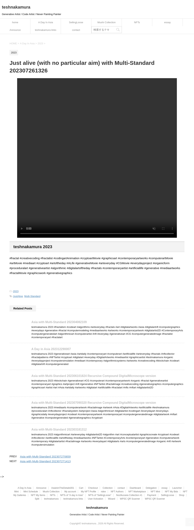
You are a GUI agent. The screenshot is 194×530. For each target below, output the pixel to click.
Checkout (93, 488)
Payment (151, 495)
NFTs (137, 22)
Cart (81, 488)
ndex (103, 491)
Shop (181, 495)
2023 (15, 291)
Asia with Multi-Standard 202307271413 (45, 461)
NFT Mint (155, 491)
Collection (108, 488)
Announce (15, 30)
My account (70, 491)
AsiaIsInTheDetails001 (62, 488)
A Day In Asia (45, 22)
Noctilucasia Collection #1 (129, 495)
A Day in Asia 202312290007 (51, 348)
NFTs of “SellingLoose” (99, 495)
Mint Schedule (30, 491)
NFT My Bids (171, 491)
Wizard (111, 498)
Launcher (177, 488)
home (15, 22)
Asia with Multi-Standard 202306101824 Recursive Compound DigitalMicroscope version (93, 375)
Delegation (151, 488)
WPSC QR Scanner (130, 498)
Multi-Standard (32, 296)
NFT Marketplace (137, 491)
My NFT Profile (88, 491)
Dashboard (135, 488)
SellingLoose (76, 22)
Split (37, 498)
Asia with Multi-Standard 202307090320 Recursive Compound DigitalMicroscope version (93, 402)
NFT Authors (117, 491)
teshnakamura (16, 7)
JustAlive (18, 296)
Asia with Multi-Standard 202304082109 (59, 322)
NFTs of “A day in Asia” (71, 495)
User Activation (95, 498)
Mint (16, 491)
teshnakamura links (45, 30)
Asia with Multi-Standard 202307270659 (45, 456)
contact (76, 30)
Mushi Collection (106, 22)
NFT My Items (38, 495)
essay (167, 22)
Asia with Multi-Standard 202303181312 (59, 429)
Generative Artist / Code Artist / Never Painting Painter (97, 514)
